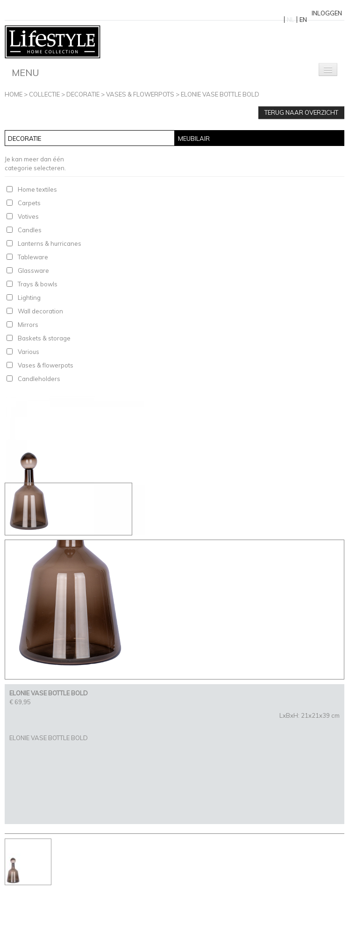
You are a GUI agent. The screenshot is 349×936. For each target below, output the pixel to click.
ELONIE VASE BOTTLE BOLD (220, 94)
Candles (30, 230)
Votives (28, 216)
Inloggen (327, 13)
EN (303, 19)
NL (290, 19)
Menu (25, 72)
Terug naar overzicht (301, 112)
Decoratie (83, 94)
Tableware (33, 257)
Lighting (29, 297)
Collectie (44, 94)
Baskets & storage (44, 338)
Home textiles (37, 189)
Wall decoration (40, 311)
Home (13, 94)
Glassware (33, 270)
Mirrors (28, 324)
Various (28, 351)
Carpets (29, 203)
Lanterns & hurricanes (49, 243)
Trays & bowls (37, 284)
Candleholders (39, 378)
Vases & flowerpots (140, 94)
